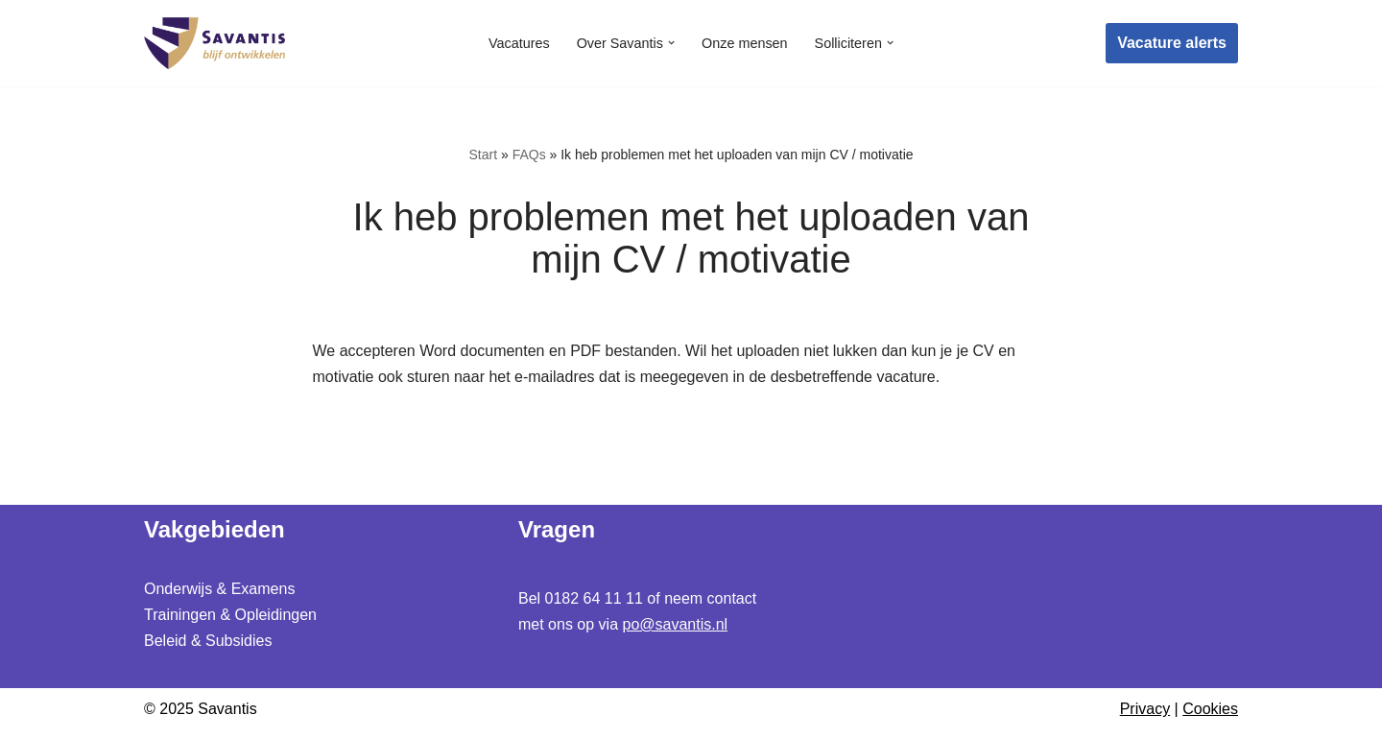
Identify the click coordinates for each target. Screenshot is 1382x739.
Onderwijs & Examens (219, 589)
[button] (671, 42)
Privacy (1145, 710)
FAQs (529, 154)
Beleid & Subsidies (208, 641)
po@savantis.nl (675, 624)
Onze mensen (745, 43)
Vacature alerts (1172, 43)
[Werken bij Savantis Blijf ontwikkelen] (216, 43)
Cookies (1210, 710)
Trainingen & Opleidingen (230, 615)
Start (482, 154)
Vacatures (519, 43)
